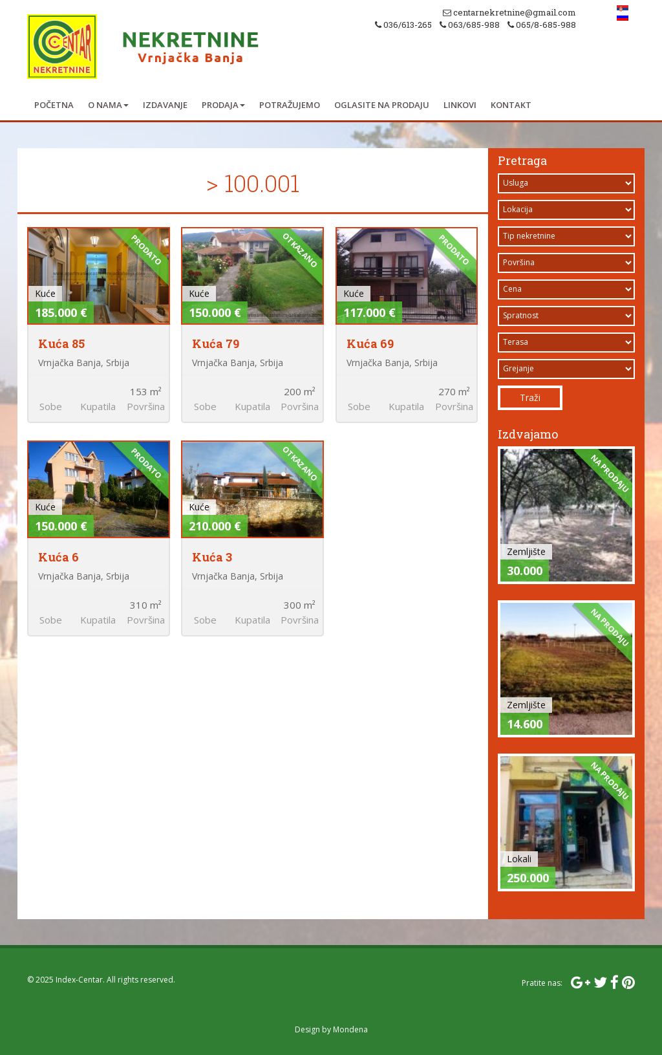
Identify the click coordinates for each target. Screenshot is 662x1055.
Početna (54, 105)
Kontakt (511, 105)
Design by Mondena (331, 1029)
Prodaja (223, 105)
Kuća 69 (370, 343)
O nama (108, 105)
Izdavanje (165, 105)
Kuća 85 (61, 343)
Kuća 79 (215, 343)
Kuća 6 (58, 557)
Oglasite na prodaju (381, 105)
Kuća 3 (212, 557)
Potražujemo (289, 105)
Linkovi (459, 105)
